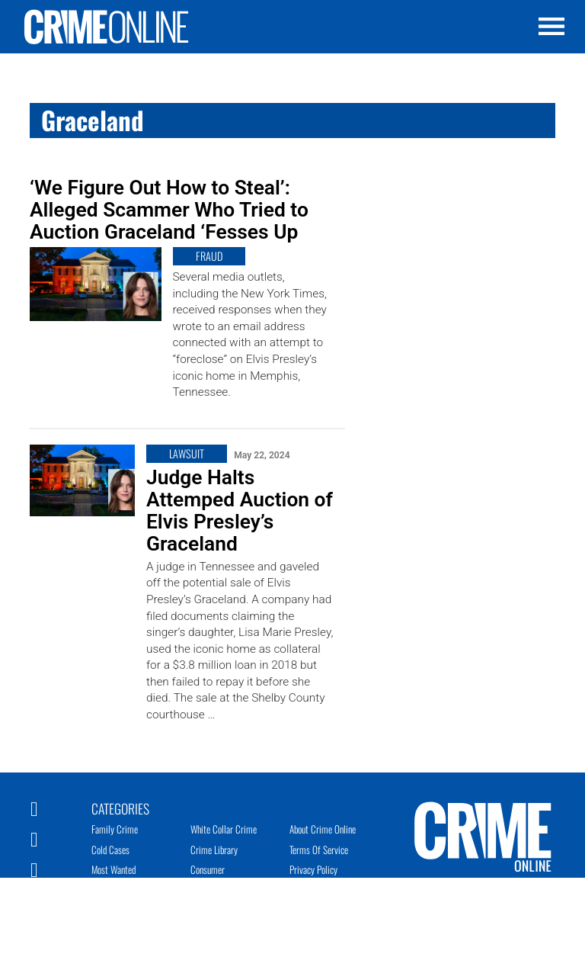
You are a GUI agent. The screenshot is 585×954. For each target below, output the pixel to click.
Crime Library (214, 849)
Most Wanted (113, 869)
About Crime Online (322, 829)
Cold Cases (110, 849)
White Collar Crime (223, 829)
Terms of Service (318, 849)
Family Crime (114, 829)
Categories (120, 807)
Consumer (207, 869)
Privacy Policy (313, 869)
